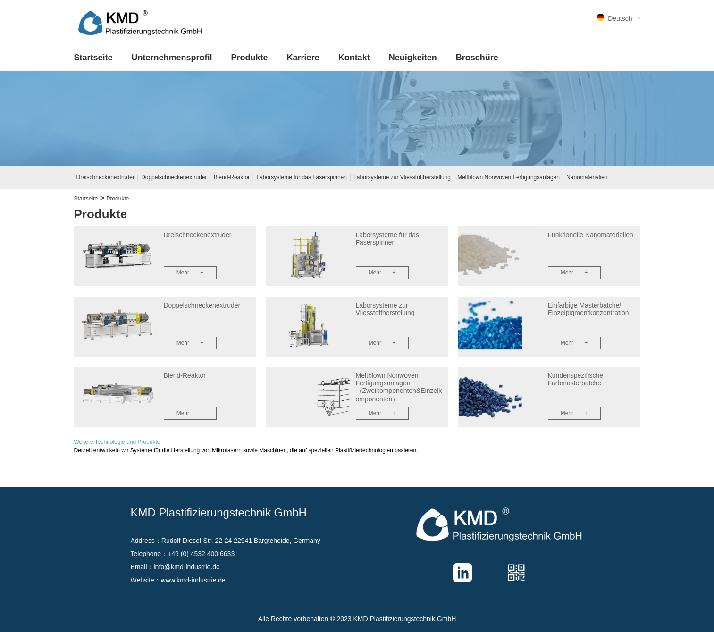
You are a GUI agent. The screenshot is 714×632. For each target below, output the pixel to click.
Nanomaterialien (586, 177)
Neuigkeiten (413, 57)
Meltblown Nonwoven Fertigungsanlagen (508, 177)
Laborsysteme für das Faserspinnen (302, 177)
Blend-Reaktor (232, 177)
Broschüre (477, 57)
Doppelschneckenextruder (174, 177)
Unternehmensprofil (172, 57)
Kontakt (354, 57)
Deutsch (620, 18)
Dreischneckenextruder (105, 177)
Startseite (93, 57)
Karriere (303, 57)
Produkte (249, 57)
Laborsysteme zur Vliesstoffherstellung (402, 177)
